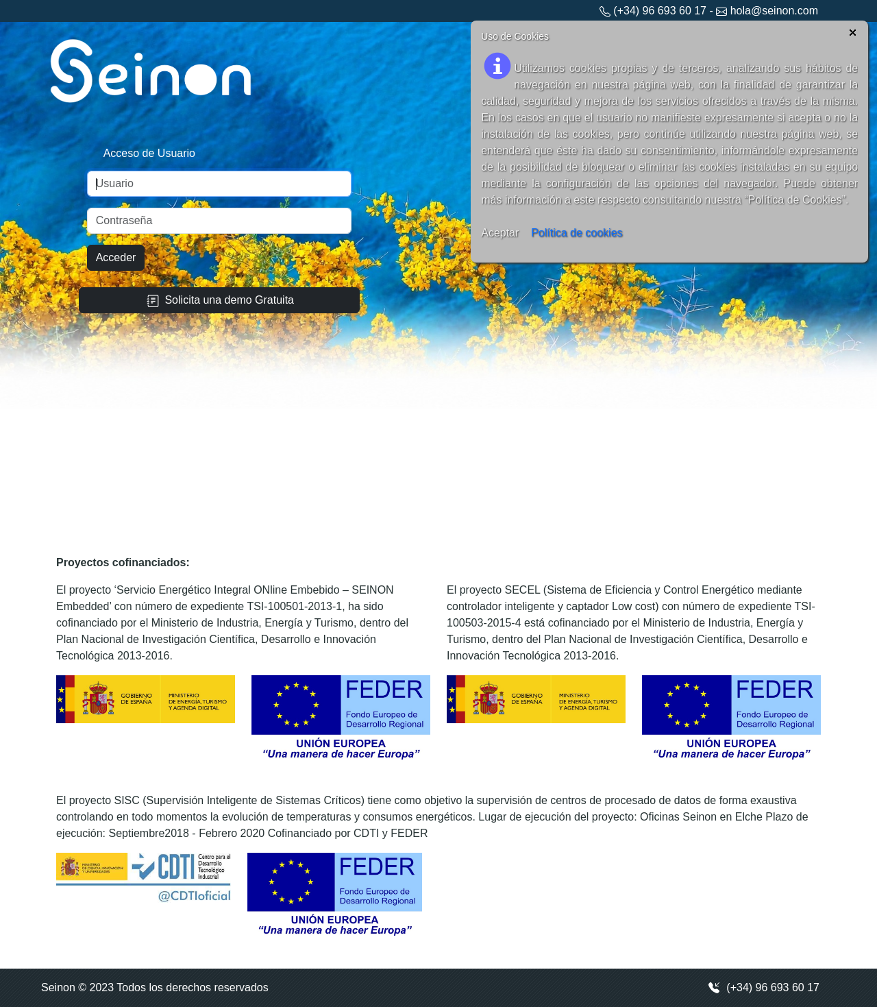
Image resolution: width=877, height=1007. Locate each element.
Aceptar (500, 233)
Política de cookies (576, 233)
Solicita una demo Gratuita (219, 300)
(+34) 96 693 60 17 (763, 988)
